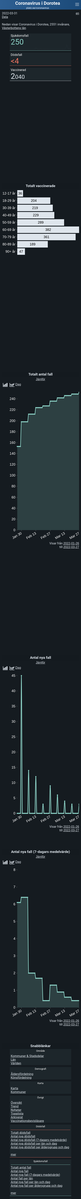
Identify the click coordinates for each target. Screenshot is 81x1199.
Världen (16, 1063)
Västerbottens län (14, 28)
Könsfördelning (21, 1077)
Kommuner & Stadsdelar (27, 1056)
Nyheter (16, 1110)
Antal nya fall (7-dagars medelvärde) (35, 1175)
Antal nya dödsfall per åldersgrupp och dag (40, 1147)
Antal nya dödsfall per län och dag (34, 1143)
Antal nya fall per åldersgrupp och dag (36, 1186)
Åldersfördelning (22, 1074)
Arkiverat (17, 1117)
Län (13, 1059)
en (77, 13)
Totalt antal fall (21, 1167)
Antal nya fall (19, 1171)
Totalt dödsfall (20, 1133)
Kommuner (18, 1092)
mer (13, 1154)
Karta (14, 1088)
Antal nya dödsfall (23, 1136)
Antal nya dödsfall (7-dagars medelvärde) (39, 1140)
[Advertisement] (50, 1194)
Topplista (17, 1113)
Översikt (16, 1103)
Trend (15, 1106)
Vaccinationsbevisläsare (27, 1121)
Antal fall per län (22, 1178)
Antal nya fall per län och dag (30, 1182)
